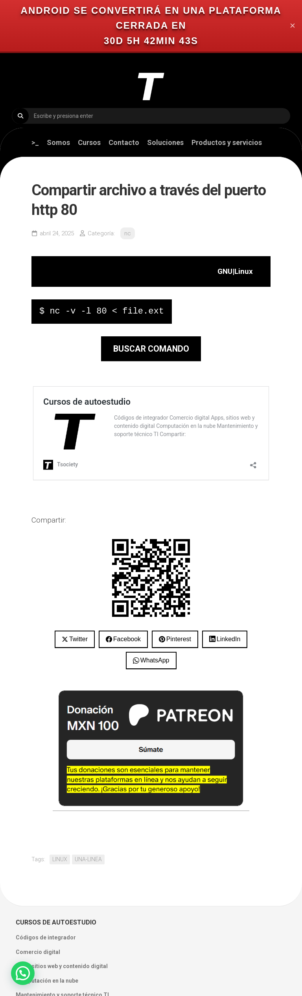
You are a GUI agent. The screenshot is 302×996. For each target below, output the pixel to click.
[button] (23, 973)
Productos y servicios (227, 143)
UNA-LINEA (88, 859)
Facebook (127, 639)
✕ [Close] (292, 26)
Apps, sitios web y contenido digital (62, 966)
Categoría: (101, 233)
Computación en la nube (47, 981)
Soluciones (165, 143)
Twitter (78, 639)
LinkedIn (229, 639)
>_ (35, 143)
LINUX (59, 859)
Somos (58, 143)
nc (127, 233)
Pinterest (178, 639)
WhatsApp (154, 660)
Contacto (124, 143)
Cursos (89, 143)
